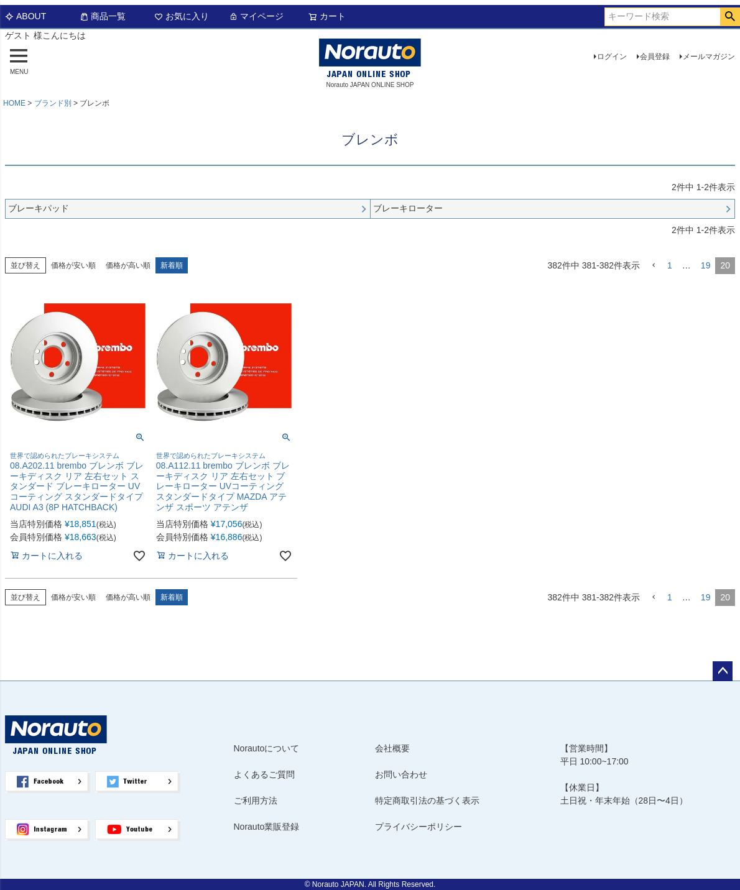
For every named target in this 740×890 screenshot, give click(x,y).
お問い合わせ (401, 774)
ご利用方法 (255, 800)
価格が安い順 (73, 265)
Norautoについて (267, 748)
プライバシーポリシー (418, 827)
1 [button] (669, 265)
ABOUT (25, 16)
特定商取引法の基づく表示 (427, 800)
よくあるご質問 (264, 774)
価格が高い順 (128, 265)
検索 (729, 16)
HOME (14, 103)
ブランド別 (53, 103)
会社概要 (392, 748)
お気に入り (181, 16)
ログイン (612, 56)
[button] (653, 266)
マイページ (256, 16)
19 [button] (706, 265)
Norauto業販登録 (267, 827)
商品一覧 (103, 16)
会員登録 (655, 56)
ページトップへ (723, 671)
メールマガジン (709, 56)
